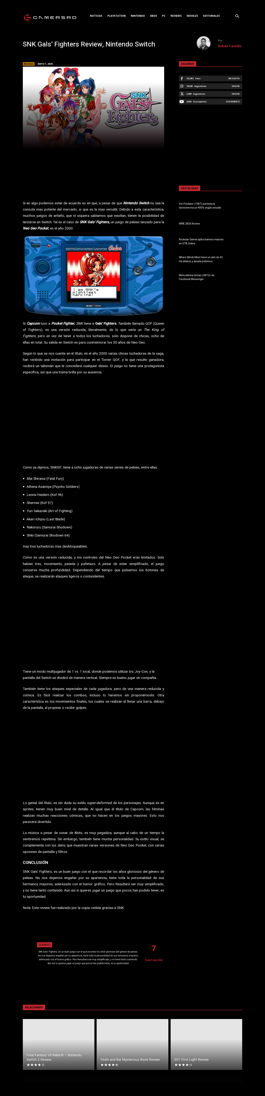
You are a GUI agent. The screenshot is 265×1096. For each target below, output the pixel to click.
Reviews (29, 64)
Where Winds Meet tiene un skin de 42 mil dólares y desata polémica (201, 259)
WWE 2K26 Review (189, 224)
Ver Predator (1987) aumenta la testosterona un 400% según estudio (200, 206)
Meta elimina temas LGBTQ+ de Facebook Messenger (196, 277)
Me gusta (234, 78)
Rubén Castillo (230, 46)
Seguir (236, 86)
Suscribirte (233, 101)
